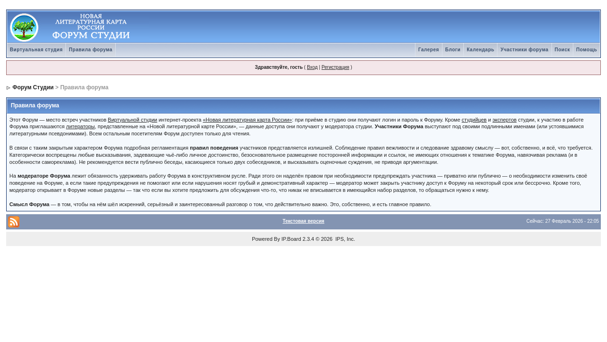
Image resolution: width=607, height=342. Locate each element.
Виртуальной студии (132, 120)
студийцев (474, 120)
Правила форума (90, 49)
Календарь (480, 49)
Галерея (428, 49)
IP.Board (291, 239)
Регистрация (335, 67)
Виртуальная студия (36, 49)
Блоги (452, 49)
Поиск (562, 49)
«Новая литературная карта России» (247, 120)
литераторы (80, 126)
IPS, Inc (344, 239)
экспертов (504, 120)
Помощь (586, 49)
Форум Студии (33, 87)
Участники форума (524, 49)
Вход (312, 67)
